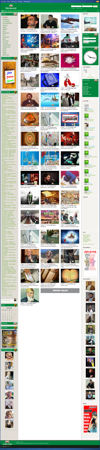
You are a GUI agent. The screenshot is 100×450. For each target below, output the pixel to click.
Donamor (8, 446)
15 (9, 316)
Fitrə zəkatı (90, 184)
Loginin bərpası (79, 8)
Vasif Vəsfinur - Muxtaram (7, 295)
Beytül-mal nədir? (87, 25)
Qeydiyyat (73, 8)
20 (5, 318)
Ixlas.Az (17, 442)
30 (11, 319)
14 (7, 316)
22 (9, 318)
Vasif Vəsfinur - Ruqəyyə (7, 294)
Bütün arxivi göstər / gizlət (88, 244)
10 (13, 313)
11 (15, 313)
